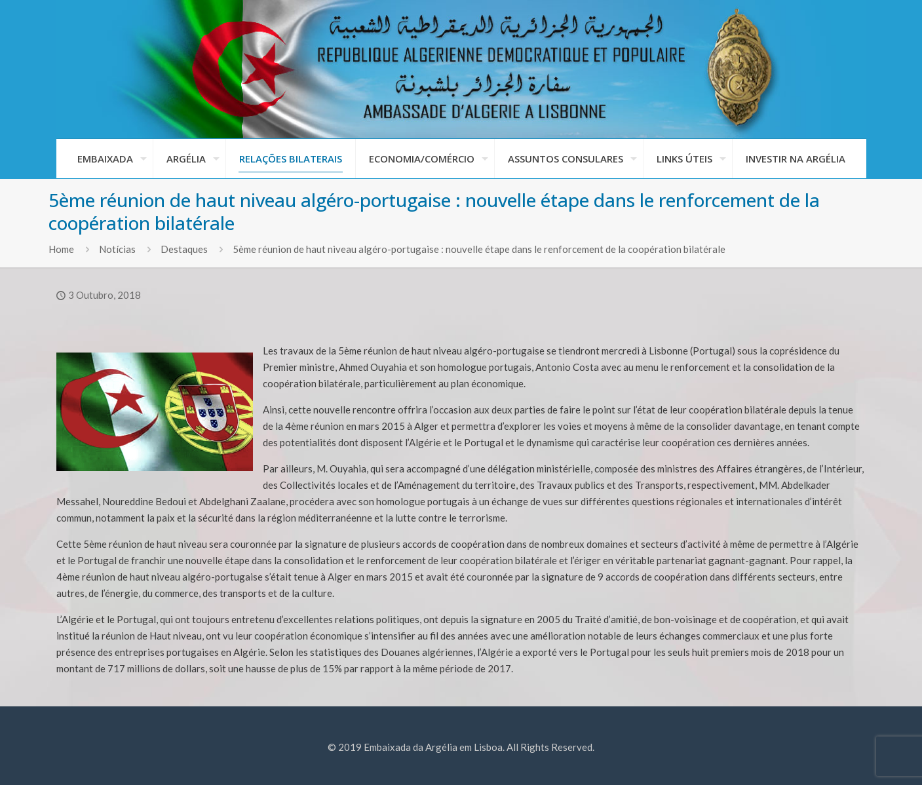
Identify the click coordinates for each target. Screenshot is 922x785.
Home (61, 249)
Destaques (184, 249)
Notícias (117, 249)
